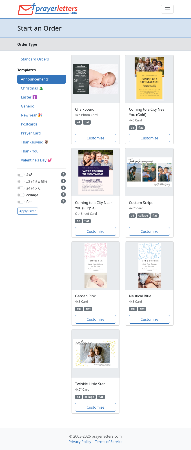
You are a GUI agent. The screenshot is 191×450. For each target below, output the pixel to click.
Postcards (29, 124)
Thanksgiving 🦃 (35, 142)
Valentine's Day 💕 (36, 160)
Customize (95, 138)
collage (32, 195)
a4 (33, 188)
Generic (27, 106)
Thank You (29, 151)
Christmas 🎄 (32, 88)
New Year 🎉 (31, 115)
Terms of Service (108, 441)
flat (29, 201)
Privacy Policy (80, 441)
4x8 (29, 174)
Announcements (35, 79)
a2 (36, 181)
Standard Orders (35, 59)
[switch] (20, 175)
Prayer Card (31, 133)
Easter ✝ (29, 97)
